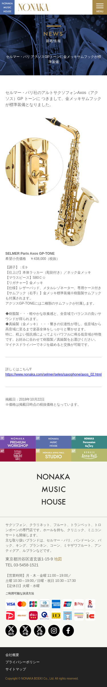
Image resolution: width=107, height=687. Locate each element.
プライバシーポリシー (22, 662)
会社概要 (12, 655)
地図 (58, 559)
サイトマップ (15, 669)
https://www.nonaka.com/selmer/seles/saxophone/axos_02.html (53, 374)
